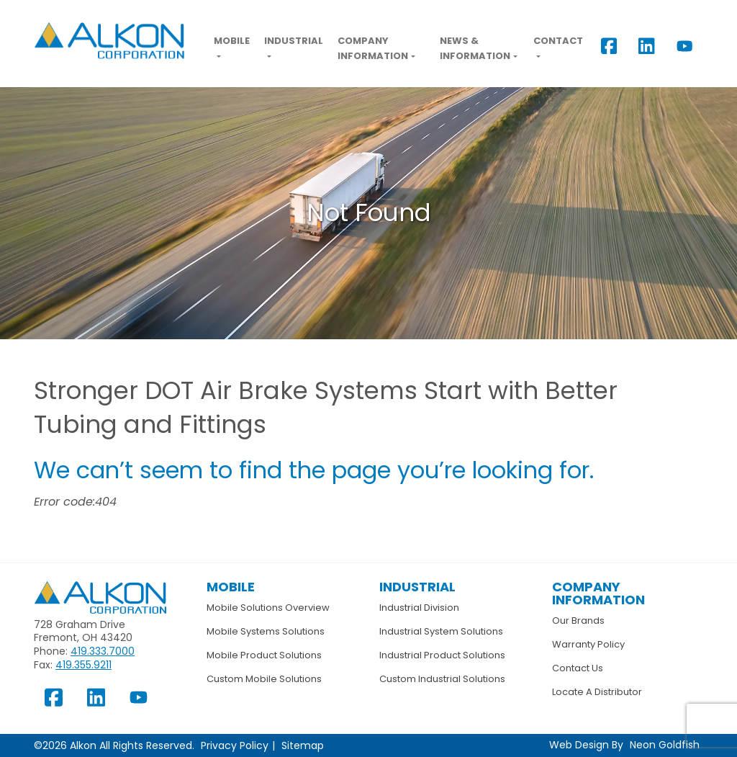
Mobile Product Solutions (264, 655)
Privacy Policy (234, 745)
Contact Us (577, 668)
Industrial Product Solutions (442, 655)
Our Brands (578, 620)
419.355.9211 (83, 665)
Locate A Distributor (597, 692)
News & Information (475, 48)
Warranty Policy (588, 644)
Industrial (293, 41)
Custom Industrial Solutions (442, 679)
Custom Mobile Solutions (264, 679)
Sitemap (302, 745)
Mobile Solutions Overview (268, 607)
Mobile (232, 41)
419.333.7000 (103, 651)
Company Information (373, 48)
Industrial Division (419, 607)
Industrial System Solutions (441, 631)
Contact (558, 41)
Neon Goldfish (665, 745)
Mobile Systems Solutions (266, 631)
